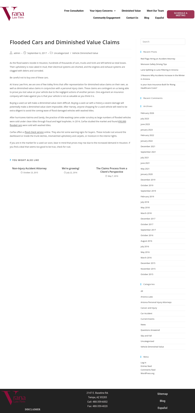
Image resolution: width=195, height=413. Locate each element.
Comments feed (148, 369)
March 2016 (146, 257)
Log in (143, 362)
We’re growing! (70, 168)
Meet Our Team (155, 10)
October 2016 (147, 235)
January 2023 (147, 129)
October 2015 (147, 274)
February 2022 (147, 135)
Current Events (147, 319)
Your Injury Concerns (103, 10)
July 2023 (145, 118)
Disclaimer (32, 409)
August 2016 (146, 241)
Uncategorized (61, 53)
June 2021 (145, 163)
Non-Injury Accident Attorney (29, 168)
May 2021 (145, 168)
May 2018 (145, 207)
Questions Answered (150, 330)
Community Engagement (106, 17)
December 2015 (148, 263)
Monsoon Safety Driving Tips (154, 64)
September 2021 (148, 152)
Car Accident (146, 313)
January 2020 (147, 174)
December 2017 (148, 218)
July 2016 (145, 246)
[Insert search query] (163, 42)
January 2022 (147, 141)
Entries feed (146, 366)
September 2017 (148, 229)
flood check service (34, 132)
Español (159, 17)
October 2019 (147, 185)
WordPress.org (147, 373)
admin (17, 53)
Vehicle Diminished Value (85, 53)
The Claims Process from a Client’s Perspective (111, 170)
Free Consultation (74, 10)
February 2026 (147, 113)
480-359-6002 (100, 401)
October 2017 (147, 224)
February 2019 (147, 196)
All (142, 291)
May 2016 (145, 252)
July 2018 (145, 202)
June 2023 (145, 124)
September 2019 (148, 190)
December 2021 (148, 146)
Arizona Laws (147, 296)
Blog (146, 17)
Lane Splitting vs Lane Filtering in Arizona (160, 69)
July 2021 (145, 157)
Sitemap (162, 393)
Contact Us (132, 17)
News (143, 324)
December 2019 (148, 179)
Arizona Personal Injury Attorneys (156, 302)
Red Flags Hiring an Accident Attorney (158, 58)
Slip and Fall (146, 335)
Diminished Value (131, 10)
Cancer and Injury (149, 308)
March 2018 (146, 213)
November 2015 (148, 268)
